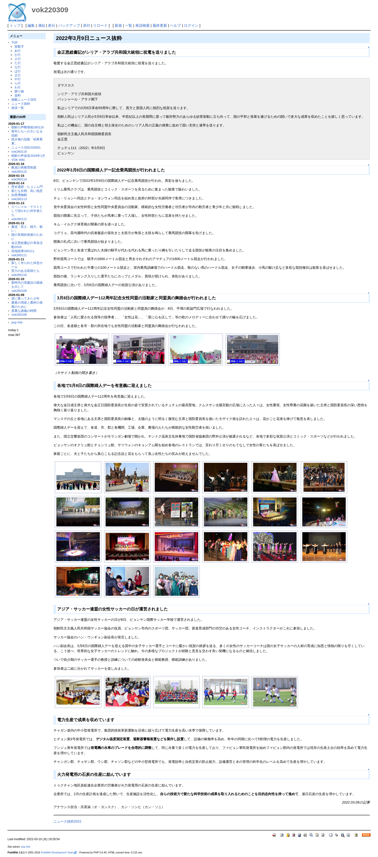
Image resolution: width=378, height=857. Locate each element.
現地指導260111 (22, 251)
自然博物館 (19, 195)
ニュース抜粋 (20, 103)
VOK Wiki (18, 160)
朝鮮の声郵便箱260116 (27, 127)
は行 (17, 71)
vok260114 (19, 179)
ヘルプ (175, 25)
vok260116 (19, 151)
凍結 (41, 25)
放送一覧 (17, 108)
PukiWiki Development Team (59, 852)
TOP (14, 42)
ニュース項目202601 (25, 147)
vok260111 (19, 255)
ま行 (17, 75)
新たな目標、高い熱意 (27, 191)
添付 (86, 25)
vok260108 (19, 314)
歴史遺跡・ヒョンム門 (27, 187)
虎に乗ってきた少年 (25, 298)
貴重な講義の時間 (23, 311)
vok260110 (19, 275)
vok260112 (19, 219)
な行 (17, 67)
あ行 (17, 50)
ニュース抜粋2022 (67, 821)
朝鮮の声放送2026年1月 (28, 155)
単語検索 (142, 25)
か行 (17, 55)
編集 (31, 25)
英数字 (19, 46)
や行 (17, 79)
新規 (118, 25)
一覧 (128, 25)
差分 (51, 25)
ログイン (191, 25)
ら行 (17, 83)
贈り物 (19, 91)
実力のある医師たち (25, 271)
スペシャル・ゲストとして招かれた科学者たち (27, 211)
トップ (15, 25)
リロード (100, 25)
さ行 (17, 59)
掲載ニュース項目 (23, 99)
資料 (17, 95)
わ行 (17, 87)
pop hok (16, 322)
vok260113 (19, 199)
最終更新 (160, 25)
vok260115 (19, 171)
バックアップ (69, 25)
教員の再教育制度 (23, 167)
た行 (17, 63)
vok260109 (19, 291)
